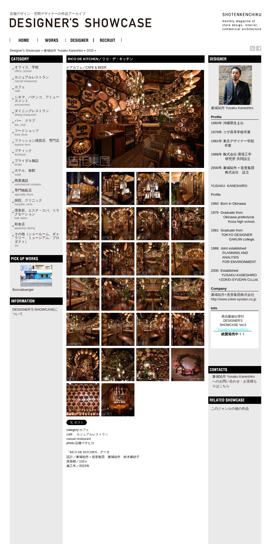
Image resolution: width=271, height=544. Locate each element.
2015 (90, 50)
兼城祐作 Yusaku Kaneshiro (63, 50)
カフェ (20, 88)
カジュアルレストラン (32, 79)
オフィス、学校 (27, 69)
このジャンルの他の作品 (230, 409)
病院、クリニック (28, 202)
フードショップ (27, 132)
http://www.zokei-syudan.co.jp (233, 299)
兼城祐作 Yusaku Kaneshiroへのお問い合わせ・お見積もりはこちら (234, 381)
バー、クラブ (25, 122)
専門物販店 (24, 192)
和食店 (25, 226)
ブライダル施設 (27, 162)
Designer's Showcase (25, 50)
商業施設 (28, 182)
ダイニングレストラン (32, 112)
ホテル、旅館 (25, 172)
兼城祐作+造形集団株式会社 (232, 295)
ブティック (23, 152)
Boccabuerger (23, 290)
